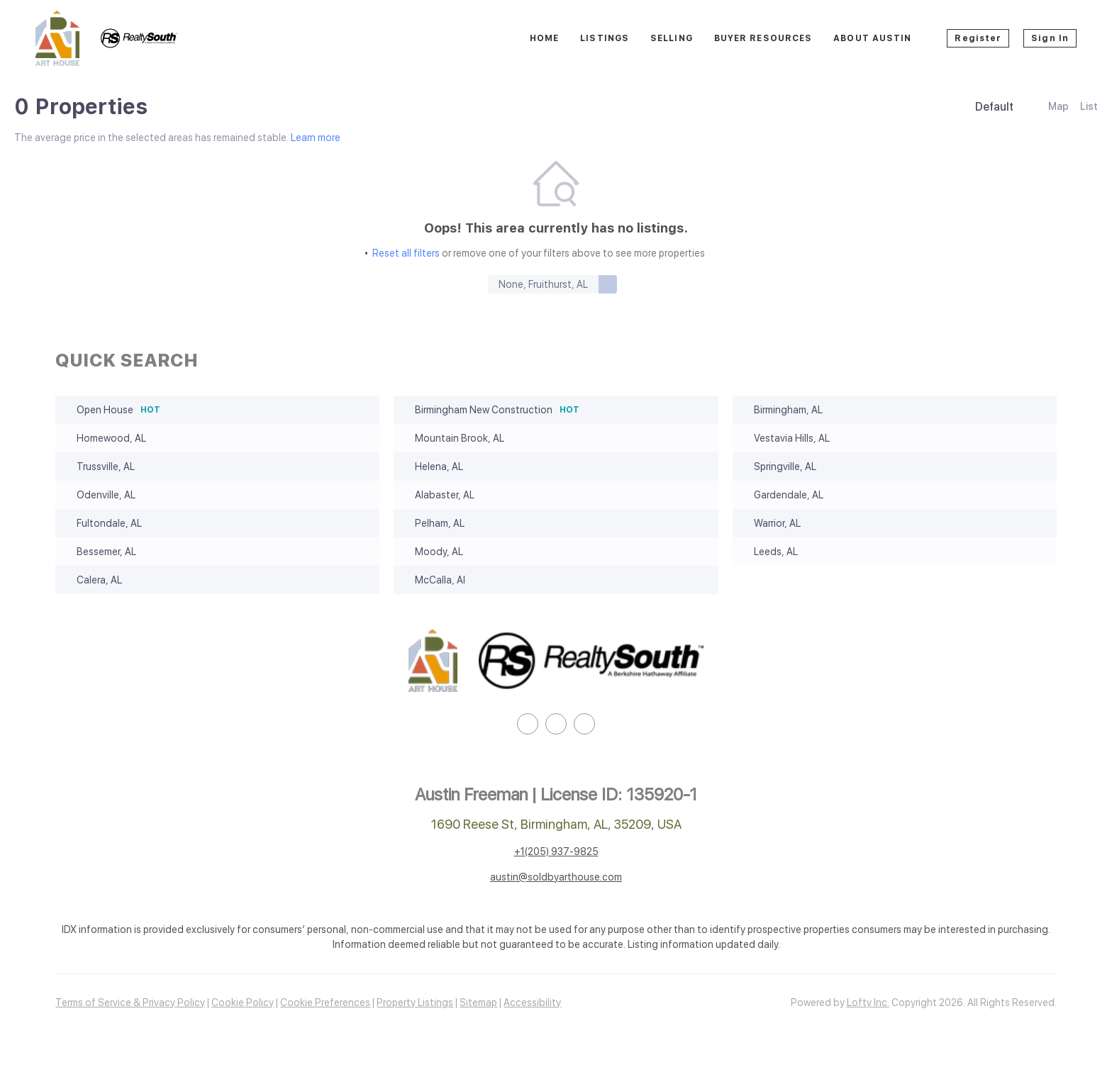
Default (994, 106)
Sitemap (478, 1002)
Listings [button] (604, 38)
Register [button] (978, 38)
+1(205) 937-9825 (556, 851)
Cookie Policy (242, 1002)
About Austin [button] (872, 38)
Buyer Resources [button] (763, 38)
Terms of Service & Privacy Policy (130, 1002)
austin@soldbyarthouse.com (556, 877)
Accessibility (532, 1002)
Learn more (315, 137)
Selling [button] (671, 38)
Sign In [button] (1050, 38)
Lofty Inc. (868, 1002)
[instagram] (556, 723)
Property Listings (415, 1002)
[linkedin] (527, 723)
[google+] (584, 723)
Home (544, 38)
